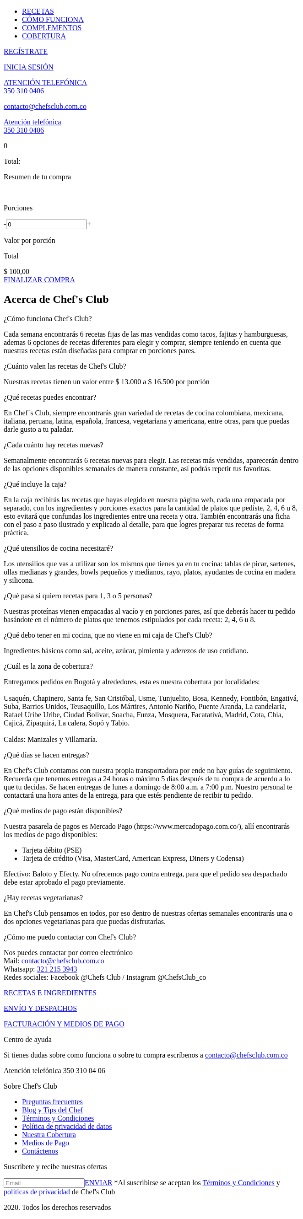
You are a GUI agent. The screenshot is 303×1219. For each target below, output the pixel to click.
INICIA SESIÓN (29, 67)
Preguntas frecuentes (52, 1102)
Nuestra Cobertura (49, 1134)
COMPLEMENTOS (51, 28)
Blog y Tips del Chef (52, 1110)
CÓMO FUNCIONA (53, 19)
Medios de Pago (45, 1143)
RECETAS (38, 11)
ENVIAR (98, 1183)
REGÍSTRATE (26, 51)
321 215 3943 (57, 969)
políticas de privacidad (37, 1192)
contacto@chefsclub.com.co (45, 106)
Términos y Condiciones (58, 1118)
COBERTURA (44, 36)
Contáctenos (40, 1151)
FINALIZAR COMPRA (39, 280)
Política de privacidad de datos (67, 1126)
